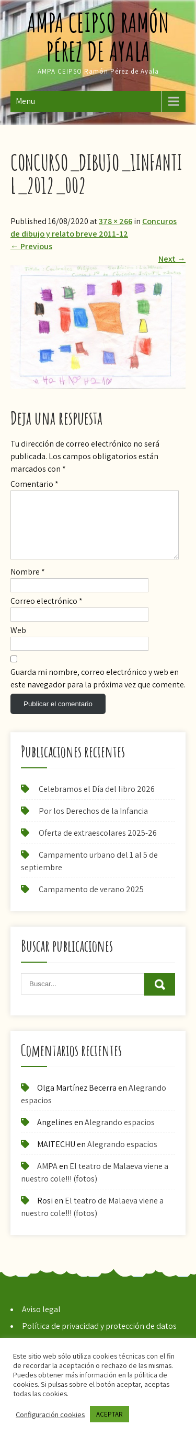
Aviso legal (41, 1321)
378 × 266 (115, 221)
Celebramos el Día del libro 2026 (97, 801)
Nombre (27, 584)
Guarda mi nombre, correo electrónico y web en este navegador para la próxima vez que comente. (98, 691)
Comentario (34, 483)
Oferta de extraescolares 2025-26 (98, 845)
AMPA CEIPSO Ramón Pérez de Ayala (98, 36)
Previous (31, 246)
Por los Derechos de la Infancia (93, 823)
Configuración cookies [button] (50, 1414)
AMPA (47, 1178)
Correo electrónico (46, 613)
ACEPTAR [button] (109, 1414)
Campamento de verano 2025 (91, 901)
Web (18, 642)
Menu (25, 101)
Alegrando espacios (120, 1134)
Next (172, 258)
